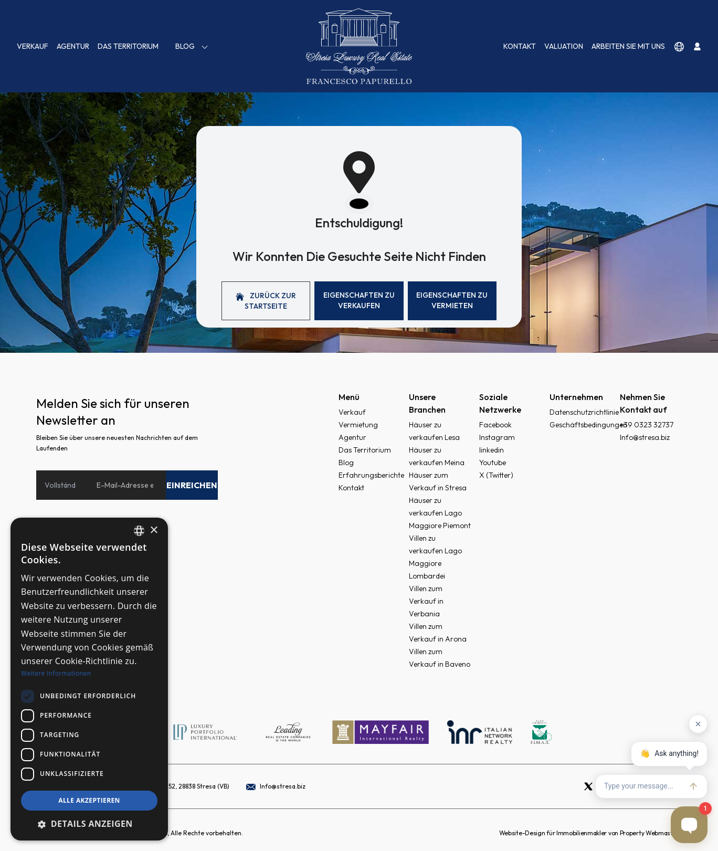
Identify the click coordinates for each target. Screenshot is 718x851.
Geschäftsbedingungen (588, 424)
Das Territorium (128, 46)
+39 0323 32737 (646, 424)
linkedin (491, 450)
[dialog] (89, 679)
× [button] (153, 530)
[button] (89, 823)
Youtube (492, 462)
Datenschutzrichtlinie (584, 412)
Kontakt (519, 46)
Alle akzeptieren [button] (89, 800)
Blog (192, 46)
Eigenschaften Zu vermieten (452, 300)
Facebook (495, 424)
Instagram (497, 437)
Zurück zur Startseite (266, 301)
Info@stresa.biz (645, 437)
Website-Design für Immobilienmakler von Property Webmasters (590, 833)
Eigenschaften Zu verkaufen (359, 300)
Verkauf (32, 46)
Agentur (73, 46)
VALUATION (563, 46)
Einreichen (191, 485)
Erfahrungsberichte (371, 475)
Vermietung (358, 424)
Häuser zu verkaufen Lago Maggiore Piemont (440, 513)
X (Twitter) (496, 475)
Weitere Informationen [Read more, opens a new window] (56, 673)
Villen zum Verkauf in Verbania (426, 601)
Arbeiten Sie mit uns (628, 46)
